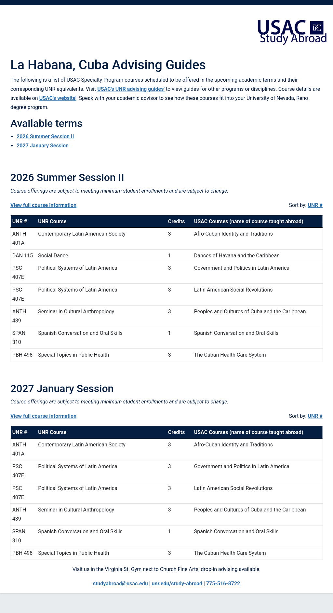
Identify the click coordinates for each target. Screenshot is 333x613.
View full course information (43, 205)
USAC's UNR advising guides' (131, 89)
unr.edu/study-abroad (177, 583)
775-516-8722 (223, 583)
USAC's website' (57, 98)
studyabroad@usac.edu (120, 583)
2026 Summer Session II (45, 136)
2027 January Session (43, 146)
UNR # (315, 205)
